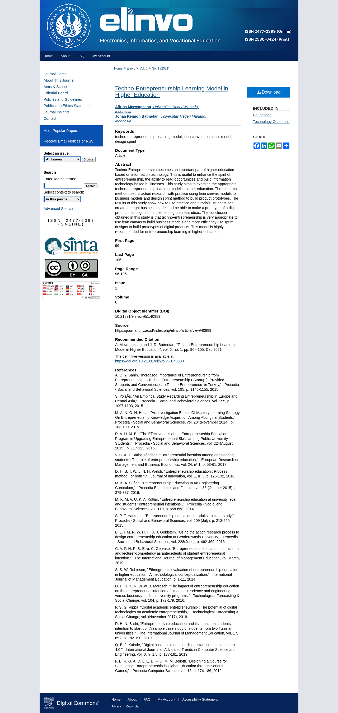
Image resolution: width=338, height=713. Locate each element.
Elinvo (131, 68)
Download (269, 92)
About (132, 699)
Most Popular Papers (61, 130)
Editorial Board (56, 93)
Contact (50, 118)
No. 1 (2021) (161, 68)
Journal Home (55, 74)
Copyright (132, 706)
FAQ (147, 699)
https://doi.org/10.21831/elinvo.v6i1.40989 (149, 361)
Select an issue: (57, 153)
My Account (166, 699)
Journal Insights (56, 112)
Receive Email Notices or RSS (68, 141)
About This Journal (59, 80)
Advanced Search (58, 208)
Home (118, 68)
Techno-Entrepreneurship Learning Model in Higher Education (171, 91)
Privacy (116, 706)
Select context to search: (64, 192)
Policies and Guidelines (63, 99)
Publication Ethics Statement (67, 106)
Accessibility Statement (200, 699)
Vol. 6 (144, 68)
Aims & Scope (55, 87)
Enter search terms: (60, 179)
